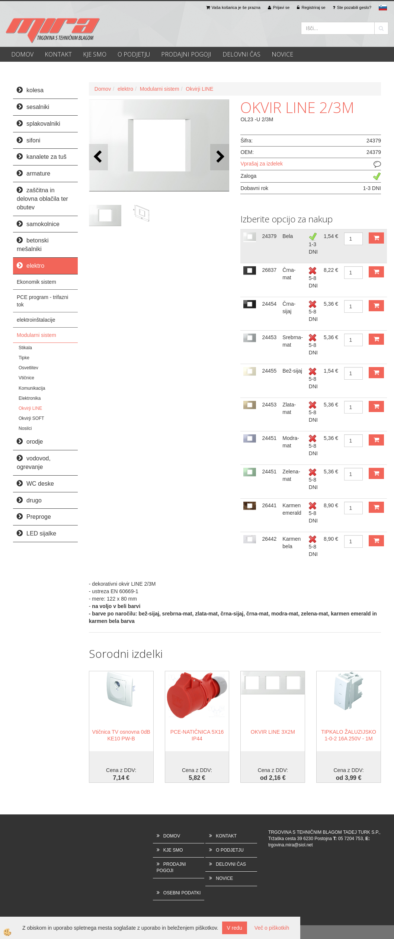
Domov (103, 89)
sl (383, 7)
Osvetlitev (28, 367)
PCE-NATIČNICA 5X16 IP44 (197, 735)
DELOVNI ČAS (241, 54)
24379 (269, 236)
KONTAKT (58, 54)
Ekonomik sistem (36, 282)
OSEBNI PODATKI (182, 892)
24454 (269, 304)
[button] (219, 157)
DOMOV (22, 54)
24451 (269, 438)
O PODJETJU (134, 54)
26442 (269, 539)
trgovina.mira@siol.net (290, 845)
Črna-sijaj (288, 307)
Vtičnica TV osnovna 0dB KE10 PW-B (121, 735)
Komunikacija (32, 388)
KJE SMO (94, 54)
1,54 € (331, 236)
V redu (234, 928)
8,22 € (331, 270)
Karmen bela (291, 542)
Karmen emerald (291, 509)
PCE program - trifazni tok (42, 301)
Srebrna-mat (292, 341)
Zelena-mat (291, 475)
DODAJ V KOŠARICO (376, 238)
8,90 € (331, 505)
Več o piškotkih (271, 928)
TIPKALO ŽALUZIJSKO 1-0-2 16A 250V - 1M (348, 735)
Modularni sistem (36, 335)
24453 (269, 337)
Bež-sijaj (292, 371)
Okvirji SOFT (31, 418)
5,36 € (331, 304)
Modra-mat (290, 441)
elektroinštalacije (36, 320)
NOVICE (282, 54)
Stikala (25, 347)
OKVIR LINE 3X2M (273, 732)
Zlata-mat (289, 408)
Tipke (24, 357)
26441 (269, 505)
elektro (125, 89)
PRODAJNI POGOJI (186, 54)
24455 (269, 371)
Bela (287, 236)
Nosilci (25, 428)
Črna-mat (288, 273)
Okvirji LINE (30, 408)
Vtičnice (26, 377)
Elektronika (30, 398)
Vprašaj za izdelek (261, 164)
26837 (269, 270)
